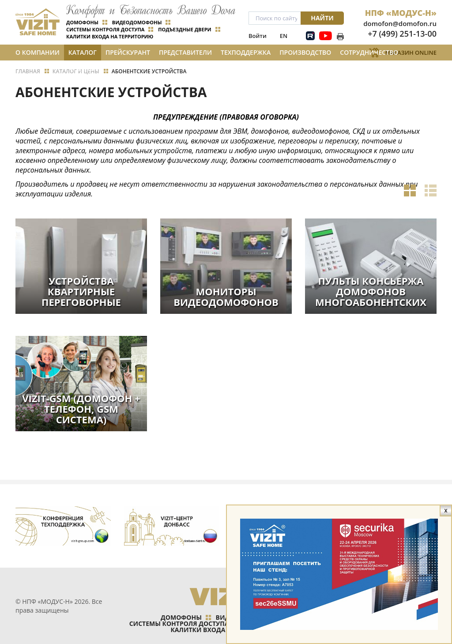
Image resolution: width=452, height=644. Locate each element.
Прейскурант (127, 52)
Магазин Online (411, 52)
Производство (305, 52)
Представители (185, 52)
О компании (37, 52)
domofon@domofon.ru (400, 23)
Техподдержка (246, 52)
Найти (322, 18)
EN (283, 36)
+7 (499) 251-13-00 (402, 33)
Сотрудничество (369, 52)
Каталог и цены (82, 54)
